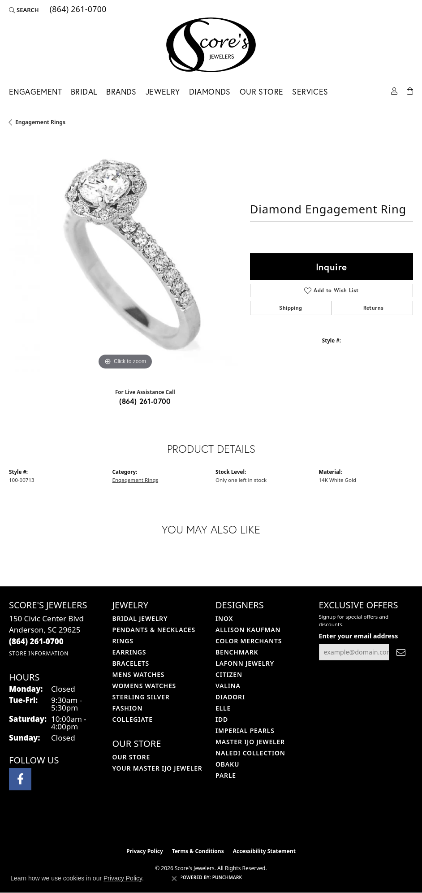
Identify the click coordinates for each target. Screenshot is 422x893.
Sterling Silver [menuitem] (141, 697)
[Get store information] (39, 653)
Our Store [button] (262, 92)
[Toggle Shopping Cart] (410, 90)
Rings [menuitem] (122, 641)
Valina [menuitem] (228, 685)
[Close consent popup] (174, 878)
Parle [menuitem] (225, 775)
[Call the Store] (36, 641)
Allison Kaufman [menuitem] (247, 629)
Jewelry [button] (163, 92)
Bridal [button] (84, 92)
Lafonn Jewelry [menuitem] (244, 663)
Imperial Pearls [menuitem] (245, 730)
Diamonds (210, 92)
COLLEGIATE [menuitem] (132, 719)
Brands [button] (121, 92)
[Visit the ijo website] (196, 824)
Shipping (290, 307)
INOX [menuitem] (224, 618)
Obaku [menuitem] (227, 764)
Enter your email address (358, 636)
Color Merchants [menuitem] (248, 641)
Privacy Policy (144, 851)
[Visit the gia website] (225, 824)
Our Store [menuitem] (131, 757)
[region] (125, 256)
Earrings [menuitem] (129, 652)
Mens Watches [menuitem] (138, 674)
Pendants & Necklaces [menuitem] (153, 629)
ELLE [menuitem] (223, 708)
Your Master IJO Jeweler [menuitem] (157, 768)
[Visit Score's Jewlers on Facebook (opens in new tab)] (20, 779)
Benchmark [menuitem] (236, 652)
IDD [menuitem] (221, 719)
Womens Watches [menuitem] (144, 685)
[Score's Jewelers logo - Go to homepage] (211, 44)
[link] (77, 9)
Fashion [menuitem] (127, 708)
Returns (373, 307)
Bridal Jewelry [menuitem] (140, 618)
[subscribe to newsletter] (401, 652)
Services (310, 92)
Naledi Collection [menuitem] (250, 753)
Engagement (35, 92)
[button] (24, 9)
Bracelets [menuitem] (130, 663)
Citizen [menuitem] (228, 674)
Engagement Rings (40, 122)
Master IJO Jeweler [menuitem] (250, 741)
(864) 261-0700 (145, 401)
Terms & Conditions (198, 851)
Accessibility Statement (264, 851)
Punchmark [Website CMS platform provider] (227, 877)
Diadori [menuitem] (230, 697)
